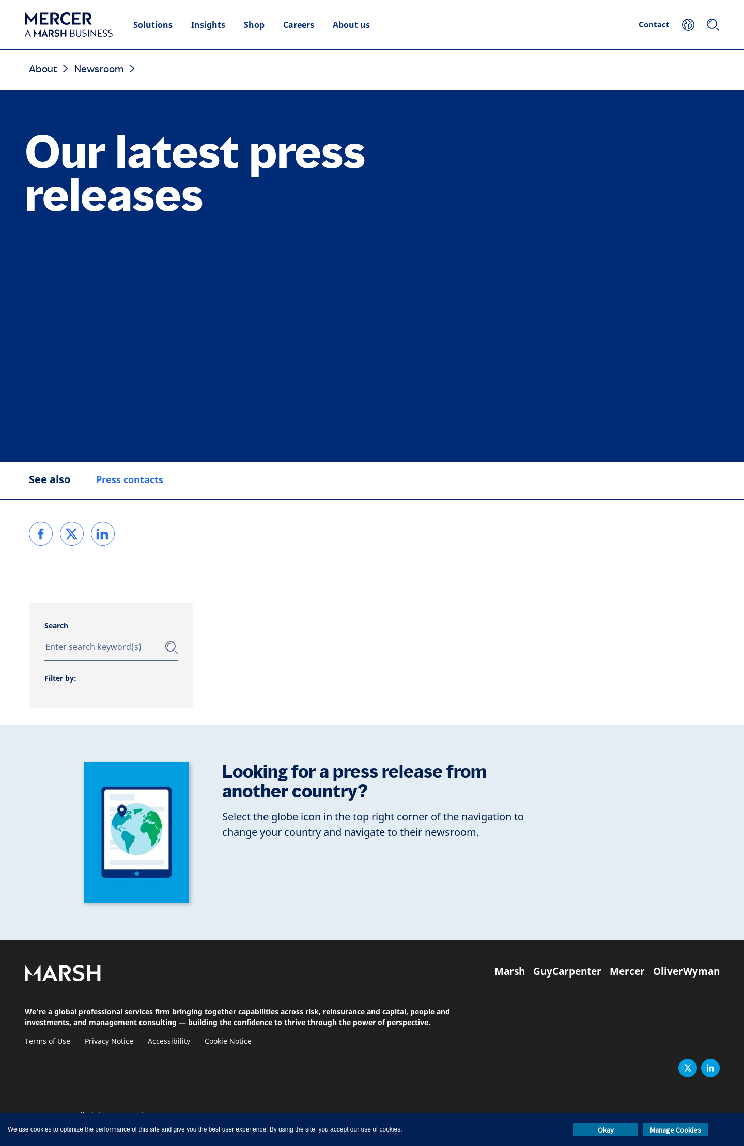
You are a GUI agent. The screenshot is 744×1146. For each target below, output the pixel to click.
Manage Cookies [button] (675, 1130)
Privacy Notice (109, 1041)
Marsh (509, 971)
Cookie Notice (228, 1041)
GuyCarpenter (567, 971)
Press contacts (129, 479)
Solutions (153, 24)
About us (351, 24)
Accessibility (169, 1041)
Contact (654, 24)
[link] (40, 533)
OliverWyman (686, 971)
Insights (208, 24)
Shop (254, 24)
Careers (298, 24)
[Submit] (171, 647)
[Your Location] (688, 24)
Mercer (627, 971)
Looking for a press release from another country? (354, 781)
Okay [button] (606, 1130)
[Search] (713, 24)
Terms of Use (47, 1041)
